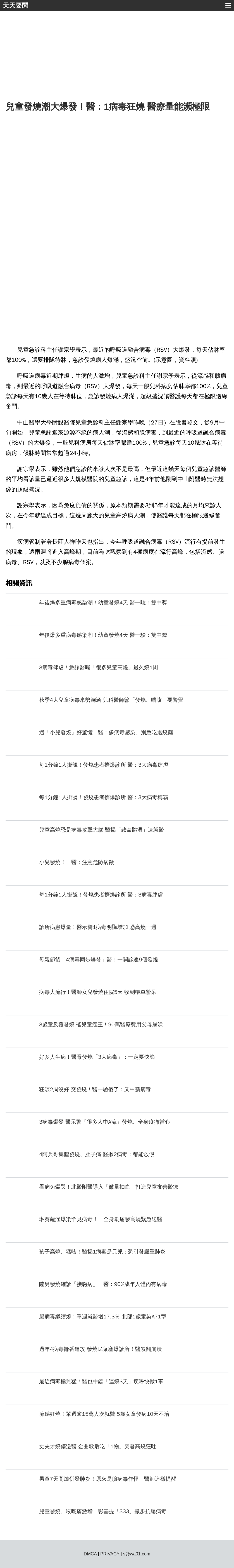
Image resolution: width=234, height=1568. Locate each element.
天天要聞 (15, 5)
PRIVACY (110, 1553)
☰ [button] (228, 5)
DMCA (90, 1553)
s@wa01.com (136, 1553)
